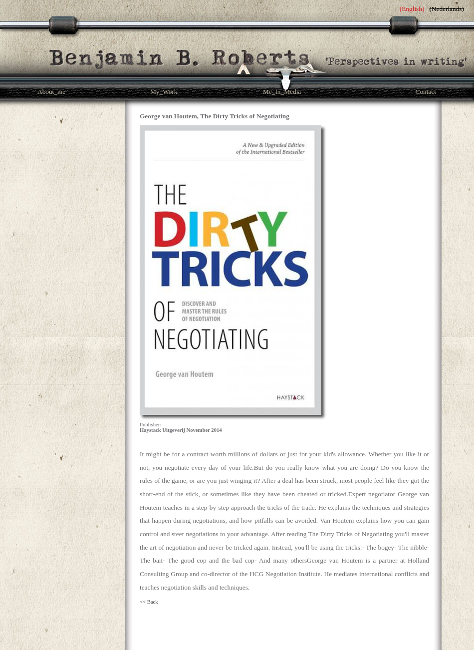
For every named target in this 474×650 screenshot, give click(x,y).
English (412, 8)
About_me (51, 91)
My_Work (163, 91)
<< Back (149, 602)
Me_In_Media (282, 91)
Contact (426, 91)
